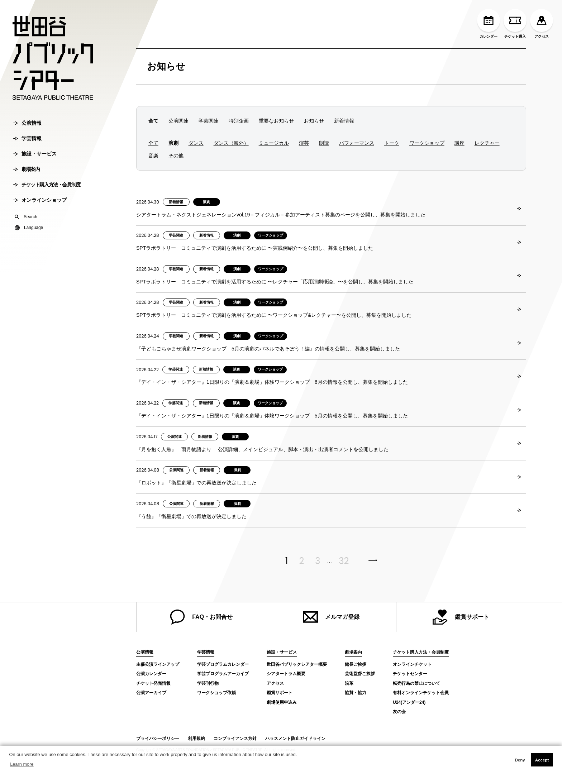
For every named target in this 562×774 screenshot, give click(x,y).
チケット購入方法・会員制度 (46, 187)
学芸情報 (27, 140)
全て (153, 143)
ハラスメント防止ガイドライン (295, 738)
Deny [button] (520, 760)
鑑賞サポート (461, 617)
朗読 (324, 143)
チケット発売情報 (153, 683)
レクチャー (487, 143)
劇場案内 (26, 171)
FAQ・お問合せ (201, 617)
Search (26, 219)
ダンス (196, 143)
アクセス (541, 23)
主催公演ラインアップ (157, 664)
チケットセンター (410, 673)
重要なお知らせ (276, 121)
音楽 (153, 155)
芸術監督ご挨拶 (360, 673)
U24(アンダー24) (409, 702)
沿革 (349, 683)
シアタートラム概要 (286, 673)
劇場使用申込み (282, 702)
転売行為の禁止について (416, 683)
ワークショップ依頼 (216, 692)
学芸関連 (209, 121)
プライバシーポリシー (157, 738)
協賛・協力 (355, 692)
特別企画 (239, 121)
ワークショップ (426, 143)
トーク (391, 143)
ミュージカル (274, 143)
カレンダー (488, 23)
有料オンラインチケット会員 (421, 692)
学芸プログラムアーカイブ (223, 673)
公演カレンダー (151, 673)
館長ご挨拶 (355, 664)
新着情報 (344, 121)
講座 (459, 143)
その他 (176, 155)
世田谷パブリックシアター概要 (297, 664)
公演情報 (27, 125)
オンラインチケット (412, 664)
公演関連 (178, 121)
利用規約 (196, 738)
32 (344, 561)
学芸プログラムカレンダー (223, 664)
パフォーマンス (356, 143)
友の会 (399, 711)
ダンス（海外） (231, 143)
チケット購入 (515, 23)
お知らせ (166, 66)
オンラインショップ (40, 202)
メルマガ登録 (331, 617)
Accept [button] (542, 760)
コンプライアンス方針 (235, 738)
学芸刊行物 (208, 683)
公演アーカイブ (151, 692)
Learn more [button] (21, 764)
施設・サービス (35, 156)
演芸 (304, 143)
